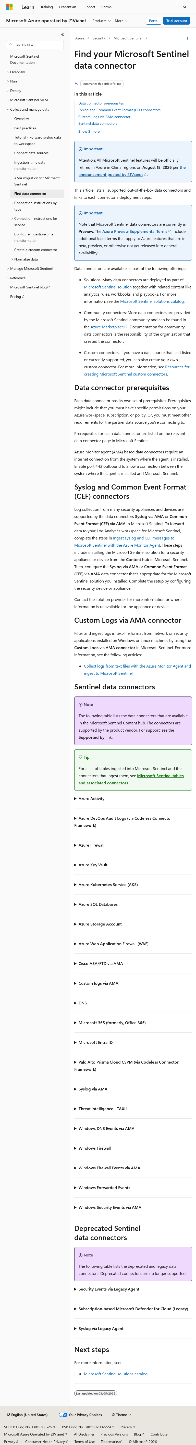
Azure (79, 38)
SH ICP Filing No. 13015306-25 (28, 1427)
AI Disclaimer (84, 1434)
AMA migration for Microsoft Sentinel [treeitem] (37, 181)
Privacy (126, 1427)
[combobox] (35, 45)
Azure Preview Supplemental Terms (134, 231)
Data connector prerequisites (101, 103)
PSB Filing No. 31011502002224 (86, 1427)
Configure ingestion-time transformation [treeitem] (33, 237)
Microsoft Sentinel (128, 38)
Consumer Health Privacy (45, 1441)
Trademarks (110, 1441)
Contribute (159, 1434)
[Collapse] (62, 34)
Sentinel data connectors (97, 123)
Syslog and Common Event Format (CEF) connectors (119, 109)
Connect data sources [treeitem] (31, 152)
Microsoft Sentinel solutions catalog (152, 301)
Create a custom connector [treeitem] (35, 249)
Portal (153, 20)
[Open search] (185, 7)
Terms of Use (85, 1441)
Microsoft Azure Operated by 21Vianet (34, 1434)
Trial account (176, 20)
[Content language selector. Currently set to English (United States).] (27, 1415)
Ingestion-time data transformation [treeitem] (29, 165)
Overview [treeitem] (21, 118)
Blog (137, 1434)
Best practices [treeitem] (25, 128)
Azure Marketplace (107, 326)
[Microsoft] (9, 7)
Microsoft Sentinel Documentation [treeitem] (24, 59)
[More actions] (187, 38)
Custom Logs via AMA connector (104, 116)
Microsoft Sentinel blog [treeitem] (28, 287)
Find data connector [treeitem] (30, 193)
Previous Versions (114, 1434)
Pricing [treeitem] (15, 296)
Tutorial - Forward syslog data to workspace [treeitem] (37, 140)
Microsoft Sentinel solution (108, 286)
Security (98, 38)
